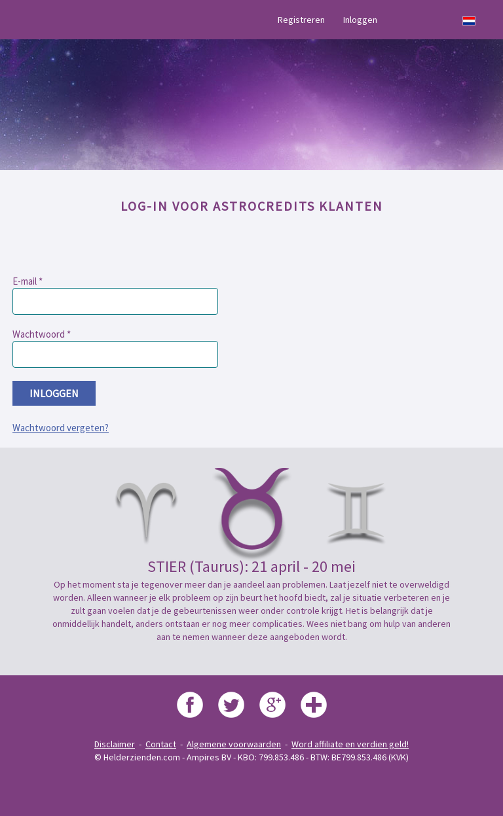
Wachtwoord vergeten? (60, 427)
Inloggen (360, 20)
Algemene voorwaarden (234, 744)
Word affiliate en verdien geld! (350, 744)
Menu (34, 19)
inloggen (54, 393)
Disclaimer (114, 744)
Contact (160, 744)
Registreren (301, 20)
